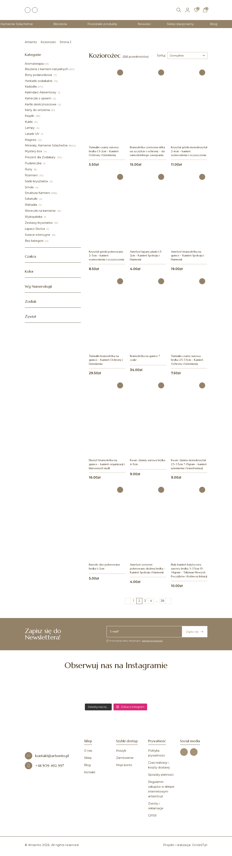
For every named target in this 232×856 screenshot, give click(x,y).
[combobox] (187, 55)
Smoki (29, 187)
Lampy (30, 128)
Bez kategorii (34, 241)
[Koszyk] (205, 10)
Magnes (31, 140)
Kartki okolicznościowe (41, 104)
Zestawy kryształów (39, 223)
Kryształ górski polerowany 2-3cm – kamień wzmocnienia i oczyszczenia (106, 255)
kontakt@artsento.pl (47, 755)
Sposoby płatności (161, 774)
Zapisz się (194, 631)
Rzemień (31, 175)
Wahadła (31, 205)
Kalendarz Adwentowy (41, 92)
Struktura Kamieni (37, 193)
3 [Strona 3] (145, 601)
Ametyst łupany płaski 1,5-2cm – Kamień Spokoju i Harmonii (146, 255)
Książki (30, 116)
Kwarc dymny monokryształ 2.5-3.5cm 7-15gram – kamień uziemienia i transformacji (189, 464)
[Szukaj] (179, 10)
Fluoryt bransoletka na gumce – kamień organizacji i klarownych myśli (107, 464)
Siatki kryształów (37, 181)
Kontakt (89, 772)
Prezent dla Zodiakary (40, 157)
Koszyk (121, 750)
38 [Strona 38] (162, 601)
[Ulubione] (196, 10)
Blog (213, 24)
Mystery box (34, 151)
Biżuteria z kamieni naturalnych (46, 69)
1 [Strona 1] (133, 601)
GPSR (152, 815)
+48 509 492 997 (44, 765)
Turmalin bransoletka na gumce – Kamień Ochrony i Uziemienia (106, 360)
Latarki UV (32, 134)
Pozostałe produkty (102, 24)
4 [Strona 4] (151, 601)
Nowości (144, 24)
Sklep (88, 758)
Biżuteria (60, 24)
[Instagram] (35, 10)
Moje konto (124, 765)
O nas (88, 750)
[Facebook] (27, 10)
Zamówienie (125, 758)
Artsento (31, 42)
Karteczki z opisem (38, 98)
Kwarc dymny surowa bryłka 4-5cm (147, 462)
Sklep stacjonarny (180, 24)
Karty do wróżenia (37, 110)
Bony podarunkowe (39, 75)
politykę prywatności (152, 640)
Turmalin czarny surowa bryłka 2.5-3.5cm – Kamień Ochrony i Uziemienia (187, 360)
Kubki (29, 122)
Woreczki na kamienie (40, 211)
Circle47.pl (199, 845)
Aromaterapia (34, 64)
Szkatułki (31, 199)
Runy (29, 169)
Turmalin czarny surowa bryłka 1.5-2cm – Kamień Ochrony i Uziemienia (104, 151)
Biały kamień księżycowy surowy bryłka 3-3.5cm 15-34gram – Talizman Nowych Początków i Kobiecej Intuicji (189, 570)
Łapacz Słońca (35, 229)
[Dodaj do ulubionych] (120, 73)
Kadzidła (31, 86)
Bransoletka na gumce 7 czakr (145, 358)
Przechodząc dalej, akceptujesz (134, 640)
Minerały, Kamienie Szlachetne (46, 145)
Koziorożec (48, 42)
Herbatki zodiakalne (39, 81)
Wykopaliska (34, 217)
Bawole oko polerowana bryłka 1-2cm (104, 566)
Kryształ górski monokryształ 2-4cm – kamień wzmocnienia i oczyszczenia (189, 151)
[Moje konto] (187, 10)
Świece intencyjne (38, 235)
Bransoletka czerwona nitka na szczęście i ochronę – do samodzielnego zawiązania (147, 151)
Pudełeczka (33, 163)
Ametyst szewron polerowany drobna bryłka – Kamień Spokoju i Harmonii (147, 568)
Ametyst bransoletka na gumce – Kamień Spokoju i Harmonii (187, 255)
